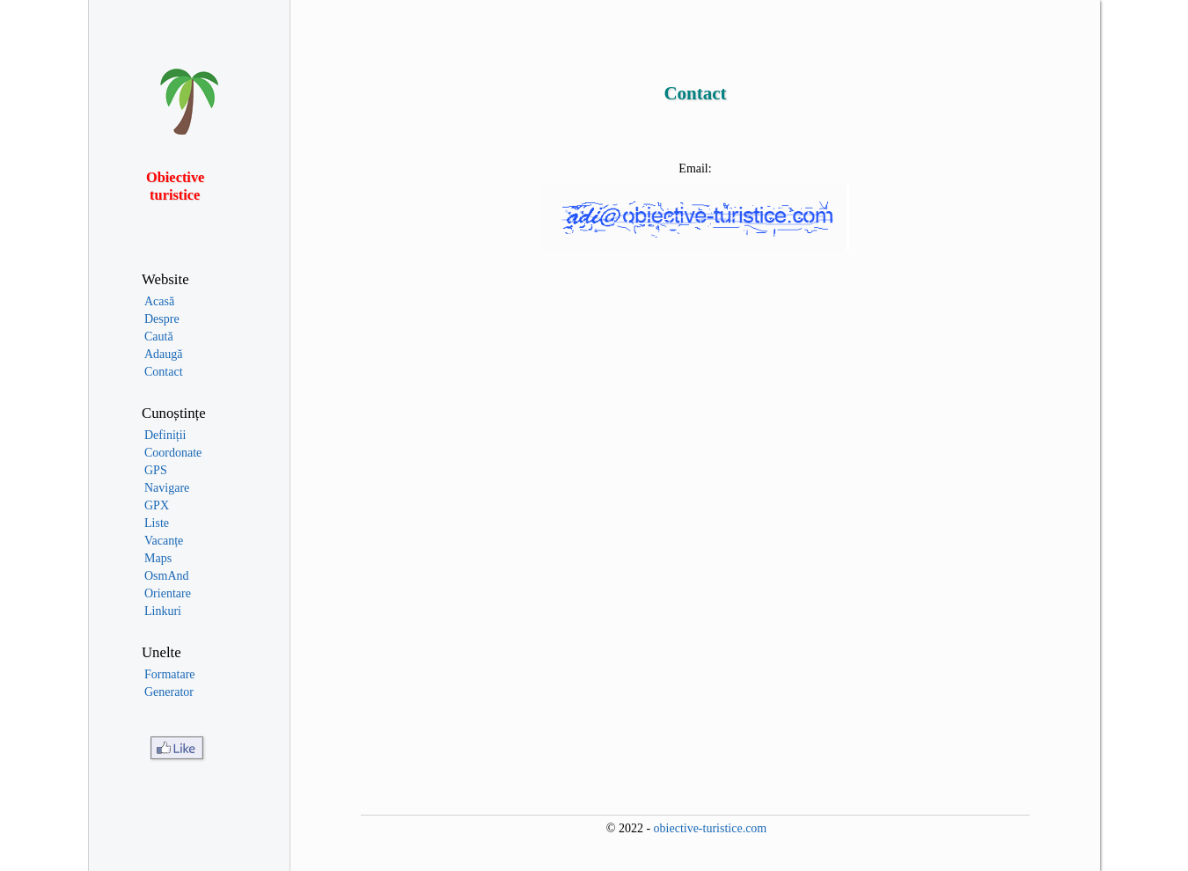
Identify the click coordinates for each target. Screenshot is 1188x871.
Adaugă (163, 354)
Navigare (166, 487)
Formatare (169, 674)
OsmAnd (166, 575)
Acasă (159, 301)
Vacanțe (163, 540)
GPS (155, 470)
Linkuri (162, 611)
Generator (169, 692)
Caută (158, 336)
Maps (158, 558)
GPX (156, 505)
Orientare (167, 593)
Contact (163, 371)
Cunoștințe (174, 413)
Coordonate (173, 452)
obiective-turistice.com (710, 828)
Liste (156, 523)
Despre (162, 319)
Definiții (165, 435)
